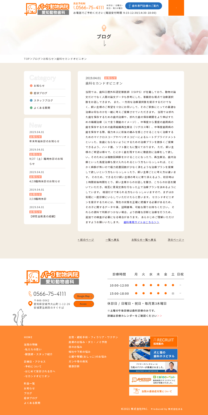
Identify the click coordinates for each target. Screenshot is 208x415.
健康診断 (74, 366)
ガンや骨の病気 (78, 361)
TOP (27, 59)
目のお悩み (75, 347)
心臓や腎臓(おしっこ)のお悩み (88, 356)
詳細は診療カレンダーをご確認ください (134, 315)
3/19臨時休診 (38, 199)
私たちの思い (33, 349)
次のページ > (176, 239)
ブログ (36, 59)
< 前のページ (86, 239)
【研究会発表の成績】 (43, 216)
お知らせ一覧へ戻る (144, 239)
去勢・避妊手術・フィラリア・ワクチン (93, 337)
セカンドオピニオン (37, 376)
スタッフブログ (43, 100)
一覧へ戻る (112, 239)
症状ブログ (41, 93)
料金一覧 (29, 383)
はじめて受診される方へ (40, 371)
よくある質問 (42, 108)
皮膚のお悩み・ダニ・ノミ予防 (88, 342)
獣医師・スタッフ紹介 (39, 354)
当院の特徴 (31, 344)
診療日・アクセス (35, 361)
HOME (28, 337)
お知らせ (48, 59)
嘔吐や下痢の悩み (80, 352)
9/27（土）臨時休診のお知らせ (46, 161)
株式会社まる (175, 408)
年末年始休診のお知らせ (44, 141)
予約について (33, 366)
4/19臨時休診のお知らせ (44, 181)
